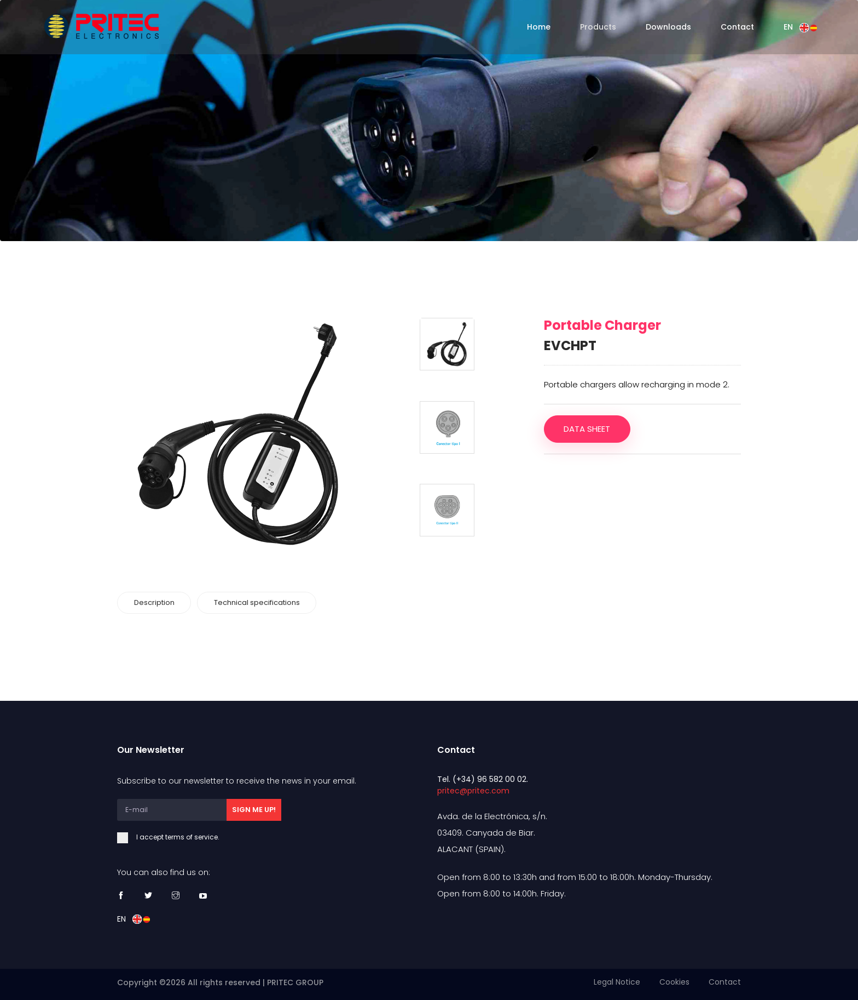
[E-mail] (172, 809)
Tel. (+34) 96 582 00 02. (482, 778)
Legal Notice (617, 981)
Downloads (668, 26)
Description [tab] (154, 602)
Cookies (674, 981)
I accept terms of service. (199, 837)
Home (538, 26)
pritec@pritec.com (473, 790)
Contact (737, 26)
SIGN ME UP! (254, 809)
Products (598, 26)
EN (800, 26)
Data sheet (587, 429)
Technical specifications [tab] (257, 602)
